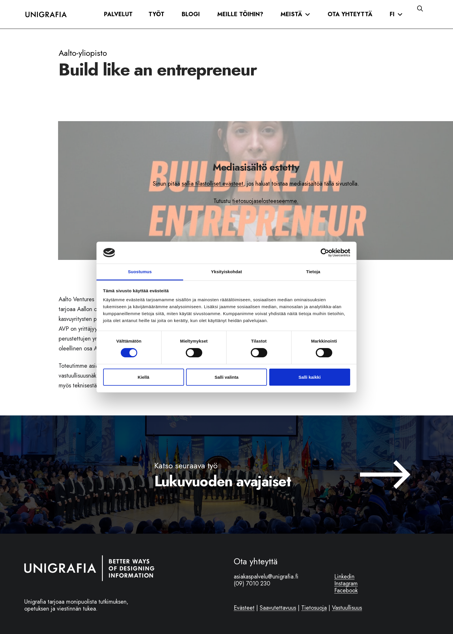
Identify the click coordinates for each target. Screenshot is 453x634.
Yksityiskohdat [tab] (226, 271)
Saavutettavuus (278, 608)
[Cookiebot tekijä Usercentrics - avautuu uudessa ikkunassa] (325, 252)
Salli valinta (227, 377)
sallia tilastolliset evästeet (212, 184)
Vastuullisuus (347, 608)
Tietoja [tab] (313, 271)
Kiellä (143, 377)
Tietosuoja (314, 608)
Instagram (346, 583)
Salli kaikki (309, 377)
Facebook (346, 590)
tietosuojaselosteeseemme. (265, 201)
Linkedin (344, 576)
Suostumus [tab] (140, 271)
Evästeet (244, 608)
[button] (118, 14)
